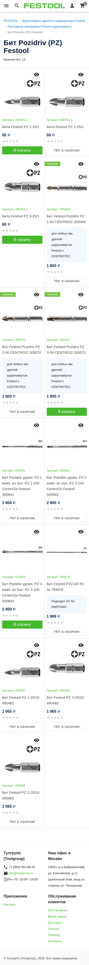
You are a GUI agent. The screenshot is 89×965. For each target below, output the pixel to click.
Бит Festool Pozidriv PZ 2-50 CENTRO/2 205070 (21, 349)
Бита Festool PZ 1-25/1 (20, 127)
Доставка (54, 922)
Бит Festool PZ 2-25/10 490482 (20, 795)
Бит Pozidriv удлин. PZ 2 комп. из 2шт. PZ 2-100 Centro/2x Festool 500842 (67, 486)
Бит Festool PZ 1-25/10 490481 (20, 700)
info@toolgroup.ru (21, 873)
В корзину (22, 150)
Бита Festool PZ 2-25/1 (65, 127)
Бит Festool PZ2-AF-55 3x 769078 (65, 587)
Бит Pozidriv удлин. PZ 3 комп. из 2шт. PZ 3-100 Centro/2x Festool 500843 (22, 592)
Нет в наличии (67, 150)
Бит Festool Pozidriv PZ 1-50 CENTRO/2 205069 (66, 219)
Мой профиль (58, 910)
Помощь (54, 935)
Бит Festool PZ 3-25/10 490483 (65, 700)
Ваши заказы (57, 916)
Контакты (54, 941)
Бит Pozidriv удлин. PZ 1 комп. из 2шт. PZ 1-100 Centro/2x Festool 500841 (22, 486)
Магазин (9, 904)
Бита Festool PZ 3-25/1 (20, 216)
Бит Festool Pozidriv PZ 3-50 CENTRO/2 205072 (66, 349)
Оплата (53, 929)
